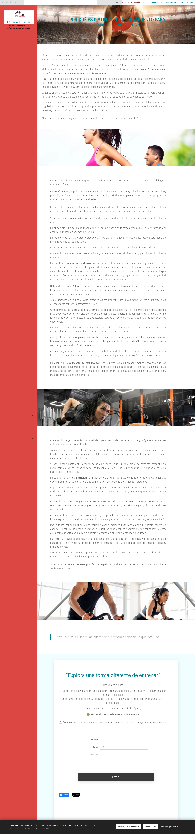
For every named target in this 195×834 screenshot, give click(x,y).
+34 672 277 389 (187, 2)
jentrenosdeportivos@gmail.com (163, 2)
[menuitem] (19, 403)
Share (64, 795)
